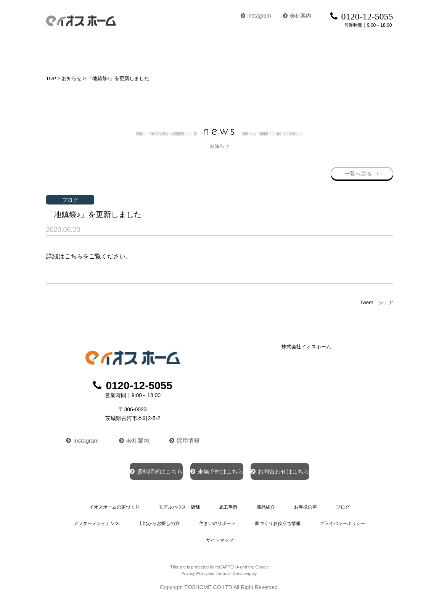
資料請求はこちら (129, 469)
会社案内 (297, 16)
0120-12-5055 (132, 384)
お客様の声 (292, 51)
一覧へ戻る (357, 171)
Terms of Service (231, 565)
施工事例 (210, 51)
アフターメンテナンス (100, 520)
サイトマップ (220, 533)
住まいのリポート (217, 520)
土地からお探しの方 (161, 520)
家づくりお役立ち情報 (275, 520)
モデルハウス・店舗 (155, 51)
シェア (385, 301)
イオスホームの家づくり (79, 51)
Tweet (366, 301)
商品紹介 (250, 51)
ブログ (332, 51)
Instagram (256, 16)
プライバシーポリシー (338, 520)
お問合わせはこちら (307, 469)
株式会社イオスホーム (306, 345)
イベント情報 (374, 51)
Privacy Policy (194, 565)
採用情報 (186, 438)
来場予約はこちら (216, 469)
